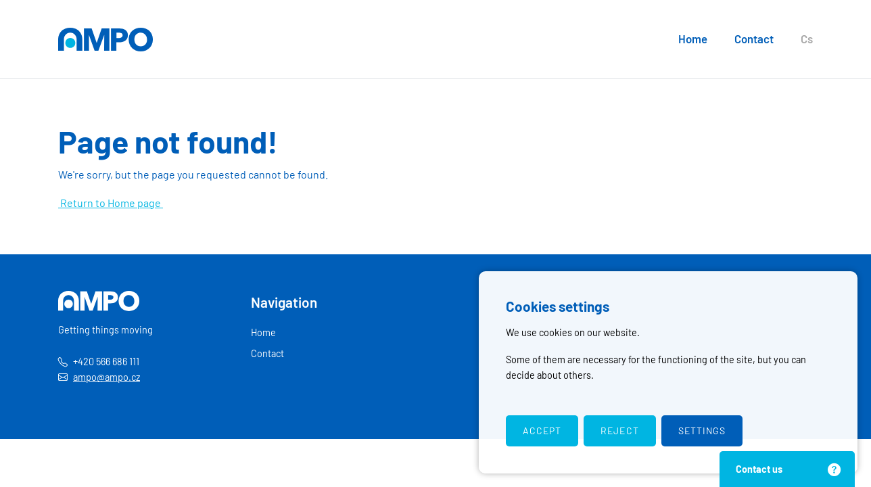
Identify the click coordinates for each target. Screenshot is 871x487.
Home (692, 38)
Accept (542, 430)
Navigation (284, 302)
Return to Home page (110, 202)
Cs (807, 38)
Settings (702, 430)
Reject (619, 430)
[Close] (833, 469)
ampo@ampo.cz (106, 377)
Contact (754, 38)
